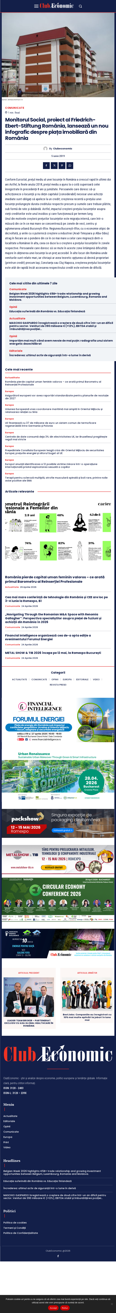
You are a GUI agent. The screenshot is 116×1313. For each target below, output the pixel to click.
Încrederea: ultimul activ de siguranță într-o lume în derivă (50, 355)
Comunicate (14, 108)
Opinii (13, 307)
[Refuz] (111, 1304)
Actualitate (17, 318)
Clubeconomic (62, 148)
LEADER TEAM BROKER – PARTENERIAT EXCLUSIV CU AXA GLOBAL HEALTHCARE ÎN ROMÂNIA (28, 1023)
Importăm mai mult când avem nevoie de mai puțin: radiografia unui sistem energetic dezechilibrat (61, 342)
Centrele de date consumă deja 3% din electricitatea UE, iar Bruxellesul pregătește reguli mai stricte (56, 438)
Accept (53, 1308)
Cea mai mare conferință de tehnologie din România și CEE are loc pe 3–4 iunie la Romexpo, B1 (56, 599)
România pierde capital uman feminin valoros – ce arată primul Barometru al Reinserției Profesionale (53, 383)
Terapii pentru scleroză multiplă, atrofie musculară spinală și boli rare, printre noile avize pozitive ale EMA (56, 479)
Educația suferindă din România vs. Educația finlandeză (47, 311)
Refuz (65, 1308)
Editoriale (15, 351)
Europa (9, 391)
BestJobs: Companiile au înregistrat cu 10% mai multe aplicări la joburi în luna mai (87, 1017)
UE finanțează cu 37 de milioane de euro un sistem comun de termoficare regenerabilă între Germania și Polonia (50, 424)
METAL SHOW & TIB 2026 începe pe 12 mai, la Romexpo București (53, 653)
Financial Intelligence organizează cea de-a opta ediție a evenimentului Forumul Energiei (48, 637)
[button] (80, 6)
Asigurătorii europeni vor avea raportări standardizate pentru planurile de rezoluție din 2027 (57, 397)
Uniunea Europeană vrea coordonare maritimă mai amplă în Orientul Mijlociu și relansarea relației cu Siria (53, 410)
